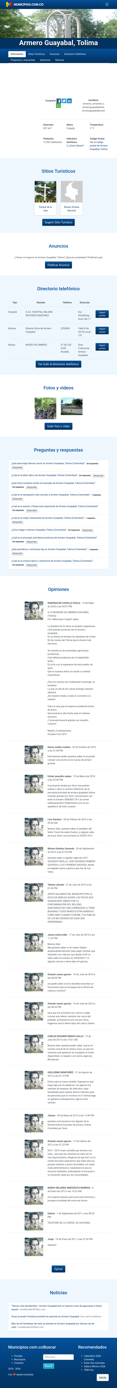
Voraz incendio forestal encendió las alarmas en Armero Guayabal (45, 1316)
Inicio (102, 1377)
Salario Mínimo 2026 (94, 1366)
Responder (17, 467)
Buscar (48, 1366)
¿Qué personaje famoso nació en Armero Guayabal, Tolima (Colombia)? (55, 463)
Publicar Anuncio (58, 265)
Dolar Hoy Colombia (94, 1363)
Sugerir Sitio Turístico (58, 222)
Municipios (19, 1359)
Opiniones (45, 60)
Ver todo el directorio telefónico (58, 364)
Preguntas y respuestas (23, 60)
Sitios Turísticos (36, 54)
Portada (18, 1356)
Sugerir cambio (102, 314)
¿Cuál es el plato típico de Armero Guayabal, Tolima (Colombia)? (51, 475)
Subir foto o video (58, 426)
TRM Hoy (88, 1370)
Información (17, 54)
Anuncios (54, 54)
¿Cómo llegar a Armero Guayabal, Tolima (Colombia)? (46, 529)
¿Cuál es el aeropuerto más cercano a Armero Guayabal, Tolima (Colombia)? (56, 494)
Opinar (58, 1269)
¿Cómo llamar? (76, 145)
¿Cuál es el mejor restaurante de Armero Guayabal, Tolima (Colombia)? (53, 518)
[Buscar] (58, 1357)
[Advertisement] (58, 81)
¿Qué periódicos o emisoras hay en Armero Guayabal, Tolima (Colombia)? (55, 549)
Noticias (59, 60)
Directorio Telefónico (75, 54)
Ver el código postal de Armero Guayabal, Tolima (99, 146)
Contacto (19, 1363)
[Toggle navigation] (107, 4)
